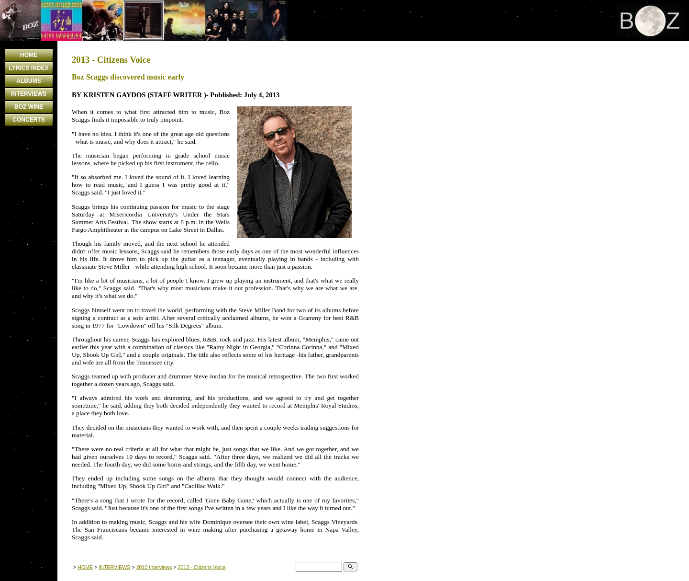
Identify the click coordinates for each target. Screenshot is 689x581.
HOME (28, 55)
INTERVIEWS (28, 94)
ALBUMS (28, 81)
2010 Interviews (154, 567)
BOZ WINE (28, 106)
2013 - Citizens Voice (201, 567)
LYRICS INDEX (29, 68)
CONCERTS (28, 119)
